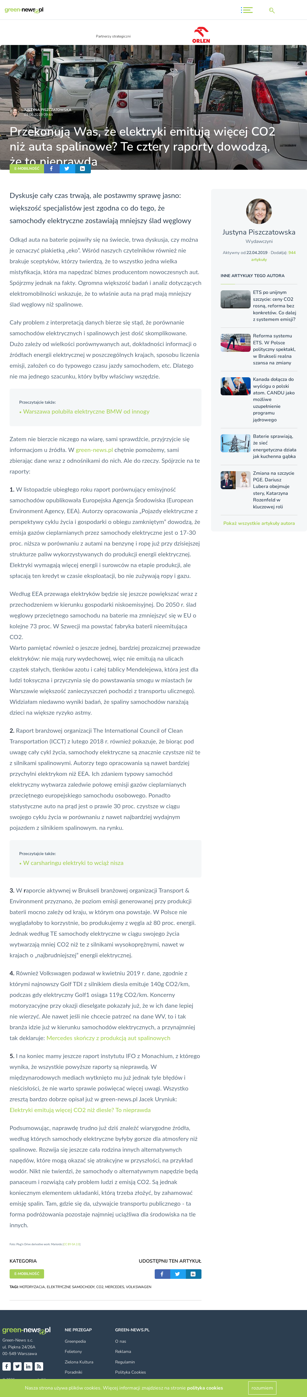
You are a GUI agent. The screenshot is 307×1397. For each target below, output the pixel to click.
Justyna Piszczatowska (47, 109)
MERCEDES (114, 1287)
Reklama (123, 1351)
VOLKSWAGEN (138, 1287)
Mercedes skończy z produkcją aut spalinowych (108, 1037)
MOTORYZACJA (32, 1287)
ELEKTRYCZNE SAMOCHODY (70, 1287)
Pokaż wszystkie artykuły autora (259, 523)
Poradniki (73, 1372)
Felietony (73, 1351)
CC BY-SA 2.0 (72, 1244)
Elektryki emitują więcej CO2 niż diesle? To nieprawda (80, 1109)
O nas (120, 1341)
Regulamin (125, 1362)
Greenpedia (75, 1341)
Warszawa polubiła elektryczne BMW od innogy (84, 411)
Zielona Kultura (79, 1362)
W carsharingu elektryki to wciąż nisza (71, 862)
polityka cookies (205, 1388)
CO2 (99, 1287)
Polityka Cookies (130, 1372)
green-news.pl (94, 449)
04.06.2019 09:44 (38, 114)
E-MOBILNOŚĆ (26, 168)
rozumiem (262, 1388)
